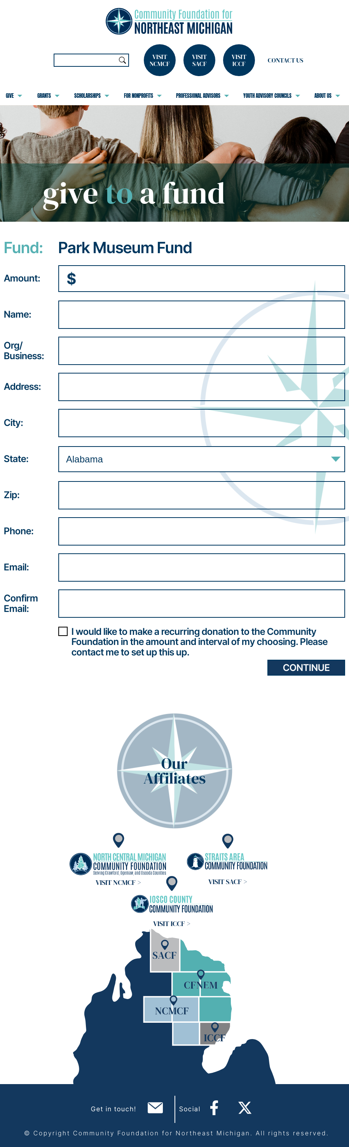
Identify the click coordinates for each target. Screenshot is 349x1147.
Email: (16, 567)
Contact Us (285, 60)
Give (14, 95)
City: (13, 423)
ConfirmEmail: (21, 603)
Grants (48, 95)
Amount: (22, 278)
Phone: (19, 531)
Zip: (12, 495)
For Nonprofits (143, 95)
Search (122, 60)
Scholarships (91, 95)
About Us (327, 95)
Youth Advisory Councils (271, 95)
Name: (17, 314)
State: (16, 459)
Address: (22, 387)
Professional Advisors (202, 95)
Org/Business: (24, 351)
